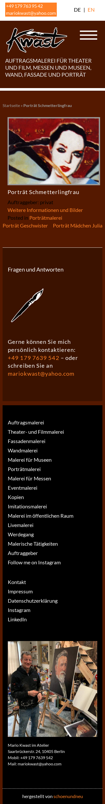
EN (91, 9)
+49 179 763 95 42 (24, 6)
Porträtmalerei (45, 218)
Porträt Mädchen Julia (77, 225)
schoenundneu (68, 796)
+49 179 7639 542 (33, 357)
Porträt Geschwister (25, 225)
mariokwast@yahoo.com (31, 13)
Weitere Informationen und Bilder (45, 210)
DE (77, 9)
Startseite (11, 105)
